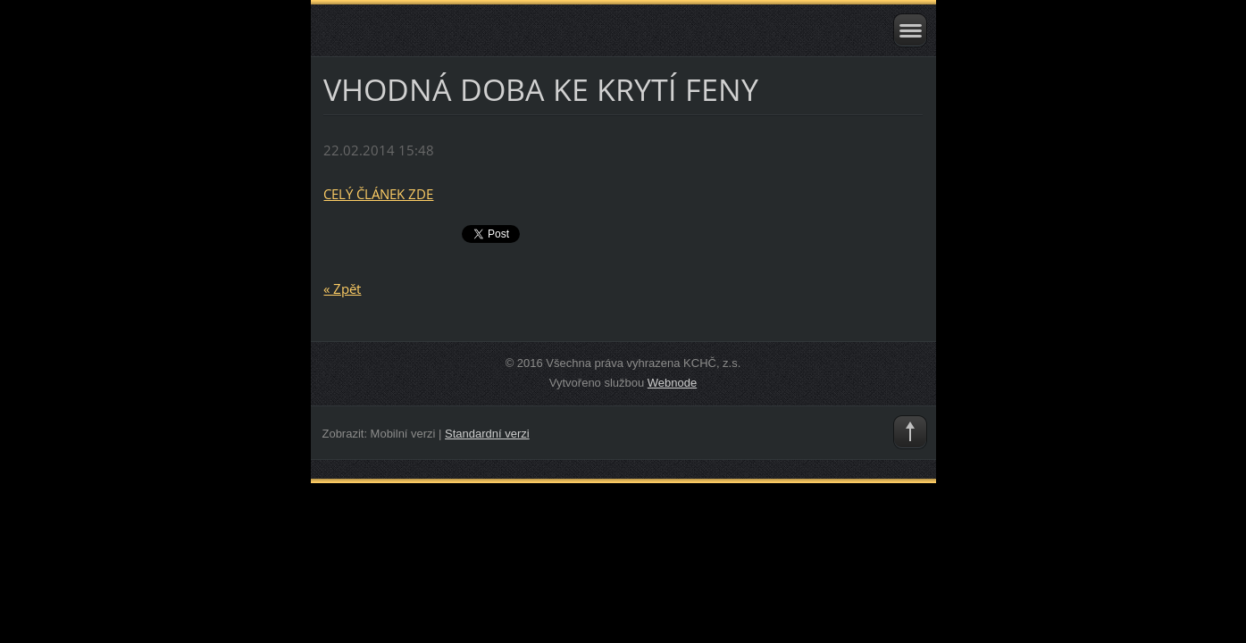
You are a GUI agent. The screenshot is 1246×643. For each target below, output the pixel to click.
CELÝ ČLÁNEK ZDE (378, 194)
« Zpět (342, 288)
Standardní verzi (487, 433)
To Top (910, 432)
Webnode (672, 382)
